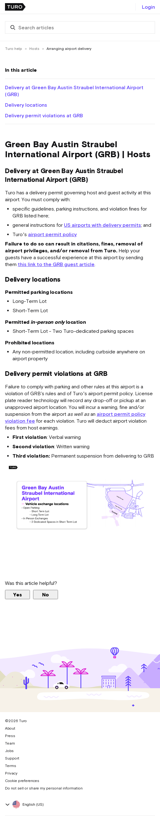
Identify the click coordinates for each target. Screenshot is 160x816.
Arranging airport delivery (68, 48)
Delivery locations (26, 105)
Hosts (34, 48)
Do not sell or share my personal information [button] (44, 788)
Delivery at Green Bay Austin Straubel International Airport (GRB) (74, 91)
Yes (17, 594)
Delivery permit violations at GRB (44, 115)
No (45, 594)
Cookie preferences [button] (22, 781)
